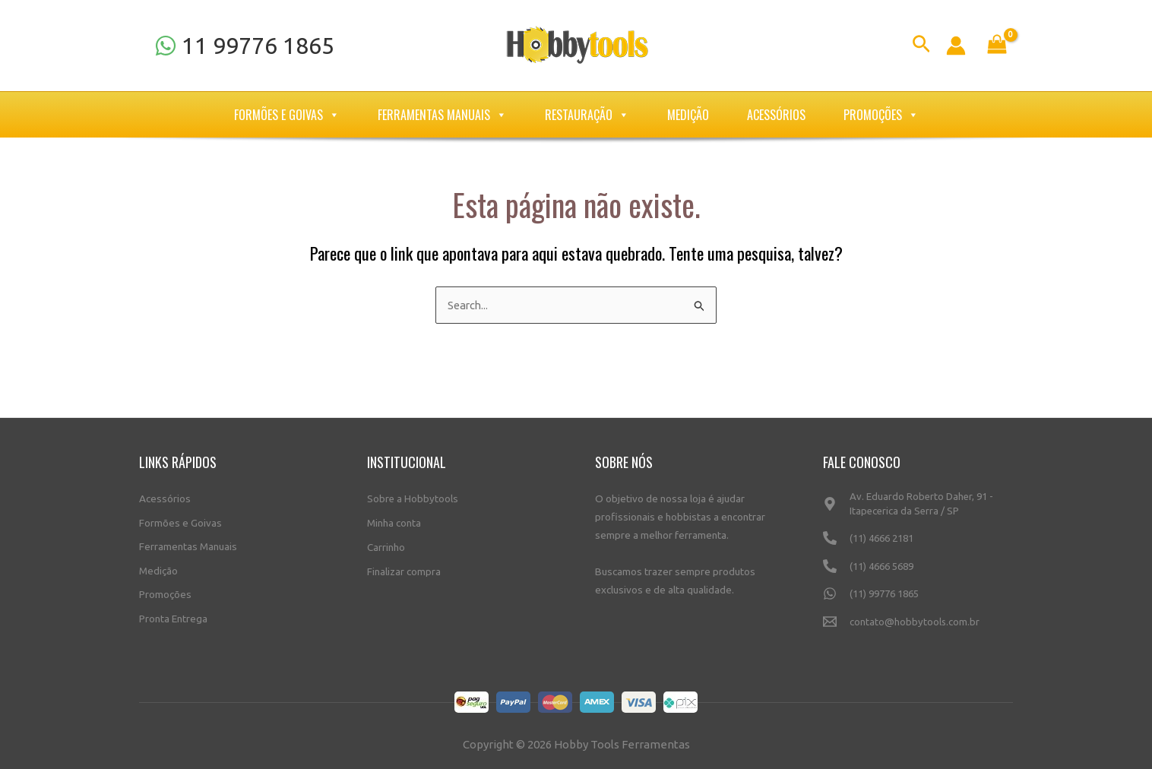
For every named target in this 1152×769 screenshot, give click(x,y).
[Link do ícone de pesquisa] (921, 46)
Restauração (587, 115)
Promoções (881, 115)
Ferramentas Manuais (442, 115)
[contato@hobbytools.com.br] (918, 628)
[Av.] (918, 509)
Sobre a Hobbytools (413, 497)
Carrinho (386, 545)
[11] (244, 45)
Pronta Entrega (173, 617)
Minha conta (394, 521)
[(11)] (918, 544)
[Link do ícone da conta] (956, 45)
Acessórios (776, 115)
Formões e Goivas (287, 115)
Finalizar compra (404, 569)
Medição (688, 115)
